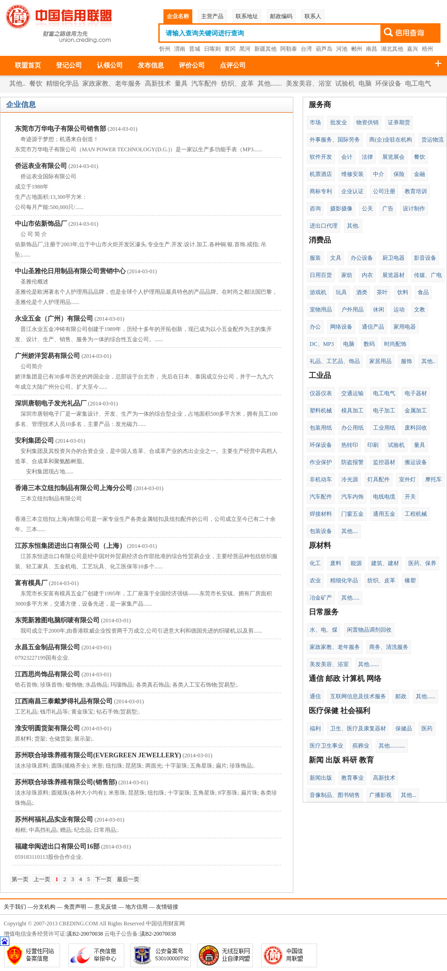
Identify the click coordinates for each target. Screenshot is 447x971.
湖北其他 (392, 49)
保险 (399, 174)
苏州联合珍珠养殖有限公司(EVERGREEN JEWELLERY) (98, 755)
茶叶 (382, 292)
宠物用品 (321, 309)
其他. (353, 226)
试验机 (345, 83)
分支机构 (44, 907)
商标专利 (321, 191)
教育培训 (416, 191)
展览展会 (393, 157)
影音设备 (425, 258)
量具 (181, 83)
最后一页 (128, 879)
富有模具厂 (31, 583)
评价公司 (192, 65)
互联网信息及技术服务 (358, 696)
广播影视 (380, 795)
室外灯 (407, 479)
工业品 (320, 375)
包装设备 (321, 531)
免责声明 (75, 907)
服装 (315, 258)
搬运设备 (416, 462)
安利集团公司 (34, 440)
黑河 (245, 49)
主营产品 (212, 16)
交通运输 (352, 393)
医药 (427, 728)
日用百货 (321, 275)
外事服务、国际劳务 (335, 139)
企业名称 (178, 16)
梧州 (427, 49)
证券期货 (399, 122)
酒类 (361, 292)
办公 (315, 327)
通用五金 (384, 514)
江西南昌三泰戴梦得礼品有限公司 (64, 701)
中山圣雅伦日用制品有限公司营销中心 (70, 271)
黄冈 (230, 49)
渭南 (179, 49)
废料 (335, 563)
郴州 (356, 49)
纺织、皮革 (237, 83)
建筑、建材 (385, 563)
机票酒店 (321, 174)
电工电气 (418, 83)
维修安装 (352, 174)
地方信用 (136, 907)
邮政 (400, 696)
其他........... (392, 745)
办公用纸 (352, 428)
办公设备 (362, 258)
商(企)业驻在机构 (390, 139)
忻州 (164, 49)
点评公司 (233, 65)
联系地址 (247, 16)
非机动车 (321, 479)
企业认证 (352, 191)
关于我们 (15, 907)
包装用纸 (321, 428)
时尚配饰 (395, 344)
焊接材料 (321, 514)
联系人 (313, 16)
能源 (356, 563)
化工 (315, 563)
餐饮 (35, 83)
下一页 (103, 879)
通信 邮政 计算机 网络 (345, 678)
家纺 (346, 275)
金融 (419, 174)
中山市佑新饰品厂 (41, 223)
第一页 (20, 879)
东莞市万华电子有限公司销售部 (60, 128)
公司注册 (384, 191)
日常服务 (324, 612)
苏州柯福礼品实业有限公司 (54, 819)
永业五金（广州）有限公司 (54, 318)
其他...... (425, 696)
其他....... (269, 83)
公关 (367, 208)
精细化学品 (62, 83)
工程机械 (416, 514)
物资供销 (367, 122)
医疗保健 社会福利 (339, 711)
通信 (315, 696)
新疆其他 (265, 49)
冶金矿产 (321, 597)
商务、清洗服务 (388, 647)
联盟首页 (28, 65)
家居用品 (380, 361)
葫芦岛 (324, 49)
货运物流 (432, 139)
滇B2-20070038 (85, 934)
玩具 (341, 292)
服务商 (320, 104)
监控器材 (384, 462)
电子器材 (416, 393)
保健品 (403, 728)
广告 (387, 208)
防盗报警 (352, 462)
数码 (369, 344)
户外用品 (352, 309)
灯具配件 (378, 479)
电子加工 (384, 410)
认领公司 (110, 65)
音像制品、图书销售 (335, 795)
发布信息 (151, 65)
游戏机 (318, 292)
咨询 (315, 208)
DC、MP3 (322, 344)
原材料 (320, 545)
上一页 (42, 879)
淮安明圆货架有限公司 (47, 728)
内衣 (367, 275)
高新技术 (158, 83)
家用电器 (404, 327)
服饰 (406, 361)
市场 (315, 122)
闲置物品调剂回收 (369, 630)
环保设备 (388, 83)
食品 (423, 292)
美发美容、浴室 (309, 83)
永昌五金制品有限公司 (47, 647)
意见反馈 (106, 907)
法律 (367, 157)
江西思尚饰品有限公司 (47, 674)
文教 (419, 309)
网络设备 (341, 327)
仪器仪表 (321, 393)
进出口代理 (324, 226)
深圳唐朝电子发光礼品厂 (51, 403)
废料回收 (416, 428)
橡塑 (410, 580)
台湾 (306, 49)
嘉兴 (412, 49)
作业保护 (321, 462)
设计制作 (414, 208)
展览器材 (393, 275)
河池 (341, 49)
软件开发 (321, 157)
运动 (399, 309)
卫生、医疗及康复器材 (358, 728)
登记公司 (69, 65)
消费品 (320, 240)
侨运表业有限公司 (41, 165)
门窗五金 (352, 514)
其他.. (17, 83)
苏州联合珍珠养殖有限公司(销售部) (66, 782)
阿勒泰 (288, 49)
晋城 (194, 49)
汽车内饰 (352, 496)
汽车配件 (204, 83)
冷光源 (349, 479)
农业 (315, 580)
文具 (335, 258)
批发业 (338, 122)
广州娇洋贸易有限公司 (47, 355)
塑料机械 (321, 410)
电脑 (365, 83)
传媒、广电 (428, 275)
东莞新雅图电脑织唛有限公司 (57, 620)
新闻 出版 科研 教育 (341, 760)
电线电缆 (384, 496)
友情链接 (167, 907)
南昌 (371, 49)
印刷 (373, 445)
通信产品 (373, 327)
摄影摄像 (341, 208)
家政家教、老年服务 (111, 83)
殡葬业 (360, 745)
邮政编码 (281, 16)
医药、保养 (422, 563)
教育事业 (352, 778)
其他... (408, 795)
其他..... (350, 597)
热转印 (349, 445)
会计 (346, 157)
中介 (378, 174)
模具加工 (352, 410)
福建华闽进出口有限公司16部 (57, 846)
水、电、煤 (324, 630)
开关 (410, 496)
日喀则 (212, 49)
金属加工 (416, 410)
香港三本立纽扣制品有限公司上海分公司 (73, 488)
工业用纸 (384, 428)
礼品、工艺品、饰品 (335, 361)
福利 (315, 728)
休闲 (378, 309)
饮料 (402, 292)
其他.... (349, 531)
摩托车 (433, 479)
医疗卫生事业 (326, 745)
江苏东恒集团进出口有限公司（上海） (70, 545)
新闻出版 (321, 778)
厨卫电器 (393, 258)
